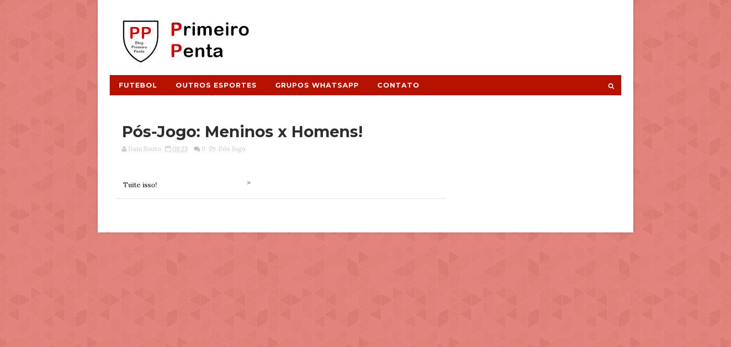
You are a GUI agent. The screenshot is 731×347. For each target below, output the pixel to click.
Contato (398, 85)
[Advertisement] (445, 32)
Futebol (138, 85)
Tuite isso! (140, 184)
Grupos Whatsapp (317, 85)
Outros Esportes (216, 85)
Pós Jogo (231, 149)
